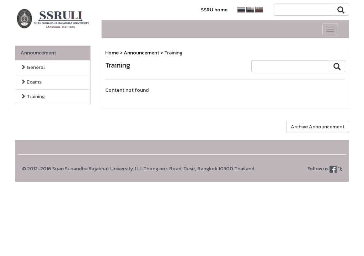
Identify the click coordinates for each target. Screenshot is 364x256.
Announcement (38, 53)
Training (33, 96)
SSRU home (214, 10)
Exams (31, 82)
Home (112, 53)
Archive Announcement (317, 126)
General (33, 67)
